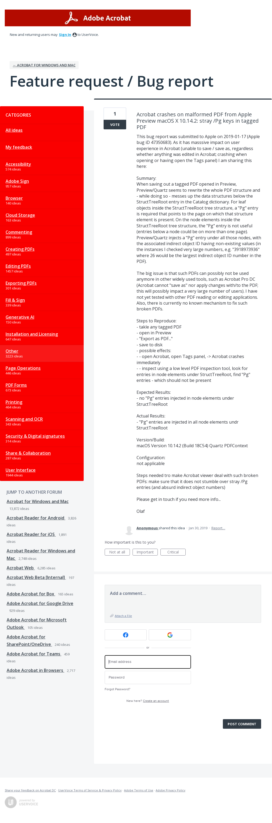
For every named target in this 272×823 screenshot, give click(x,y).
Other (12, 351)
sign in (65, 34)
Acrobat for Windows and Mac (38, 501)
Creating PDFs (20, 249)
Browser (14, 198)
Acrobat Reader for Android (36, 518)
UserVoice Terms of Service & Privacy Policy (90, 790)
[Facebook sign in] (126, 634)
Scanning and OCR (24, 419)
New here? (147, 701)
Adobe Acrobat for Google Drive (40, 603)
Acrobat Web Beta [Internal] (36, 577)
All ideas (14, 130)
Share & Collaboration (28, 453)
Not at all (119, 552)
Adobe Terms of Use (138, 790)
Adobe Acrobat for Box (31, 594)
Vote (115, 124)
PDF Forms (16, 385)
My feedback (19, 147)
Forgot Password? (117, 689)
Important (147, 552)
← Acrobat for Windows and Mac (44, 65)
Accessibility (18, 164)
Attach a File (123, 616)
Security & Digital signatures (35, 436)
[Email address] (148, 662)
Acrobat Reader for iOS (31, 534)
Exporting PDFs (21, 283)
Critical (176, 552)
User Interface (21, 470)
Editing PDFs (18, 266)
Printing (14, 402)
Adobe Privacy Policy (170, 790)
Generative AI (20, 317)
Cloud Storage (20, 215)
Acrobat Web (21, 568)
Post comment (242, 724)
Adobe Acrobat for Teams (34, 654)
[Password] (148, 677)
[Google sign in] (170, 634)
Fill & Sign (15, 300)
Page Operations (23, 368)
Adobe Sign (17, 181)
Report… (218, 528)
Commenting (19, 232)
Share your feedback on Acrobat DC (30, 790)
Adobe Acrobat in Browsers (35, 670)
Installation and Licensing (32, 334)
